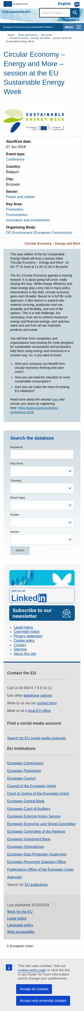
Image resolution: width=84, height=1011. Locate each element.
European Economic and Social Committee (41, 824)
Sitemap (20, 649)
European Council (21, 778)
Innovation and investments (28, 220)
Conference (15, 159)
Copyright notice (27, 631)
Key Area (16, 463)
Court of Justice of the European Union (38, 793)
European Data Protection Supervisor (37, 854)
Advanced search (68, 20)
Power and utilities (20, 197)
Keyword (16, 447)
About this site (25, 654)
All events (46, 35)
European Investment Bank (28, 839)
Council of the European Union (31, 786)
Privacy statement (28, 636)
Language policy (20, 925)
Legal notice (23, 627)
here (55, 399)
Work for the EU (20, 912)
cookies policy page (32, 970)
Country (16, 480)
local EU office (39, 711)
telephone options (38, 695)
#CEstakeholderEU (16, 12)
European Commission (25, 763)
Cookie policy (24, 640)
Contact (20, 645)
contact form (47, 703)
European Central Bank (25, 801)
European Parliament (24, 771)
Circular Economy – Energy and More (52, 243)
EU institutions (36, 885)
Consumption (16, 215)
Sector (14, 531)
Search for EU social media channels (36, 738)
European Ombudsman (25, 847)
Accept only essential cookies (43, 1001)
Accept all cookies (34, 989)
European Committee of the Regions (36, 831)
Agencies (14, 877)
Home (11, 35)
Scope (14, 514)
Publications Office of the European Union (40, 869)
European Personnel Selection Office (36, 862)
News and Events (27, 35)
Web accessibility (20, 932)
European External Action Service (33, 816)
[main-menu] (78, 27)
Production (14, 209)
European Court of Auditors (28, 809)
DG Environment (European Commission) (39, 233)
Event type (17, 497)
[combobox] (42, 471)
